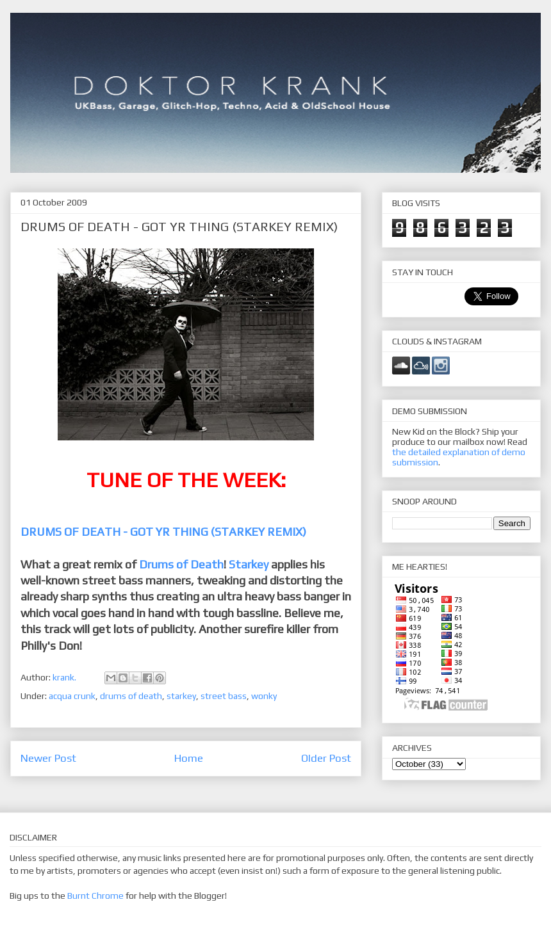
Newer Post (48, 758)
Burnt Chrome (95, 895)
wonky (264, 696)
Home (188, 758)
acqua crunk (72, 696)
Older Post (326, 758)
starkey (181, 696)
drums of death (131, 696)
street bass (224, 696)
